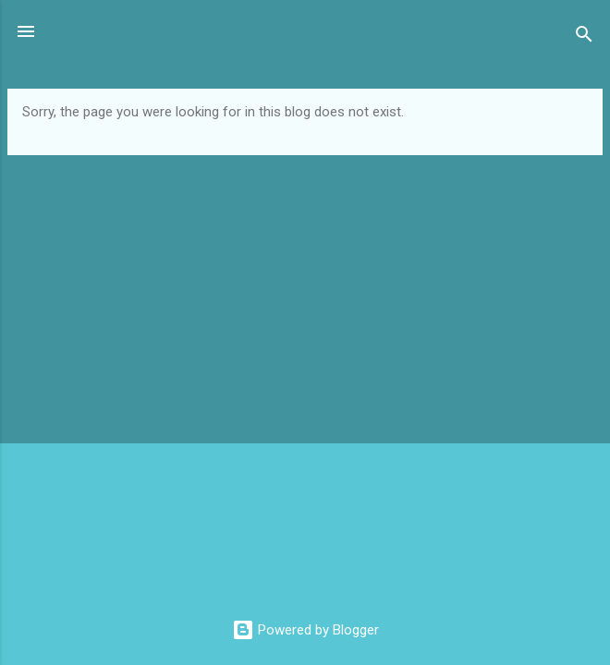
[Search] (584, 37)
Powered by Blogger (305, 630)
